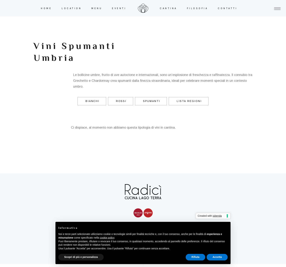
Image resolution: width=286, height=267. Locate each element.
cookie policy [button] (107, 237)
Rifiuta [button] (196, 257)
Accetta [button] (217, 257)
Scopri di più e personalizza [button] (81, 257)
